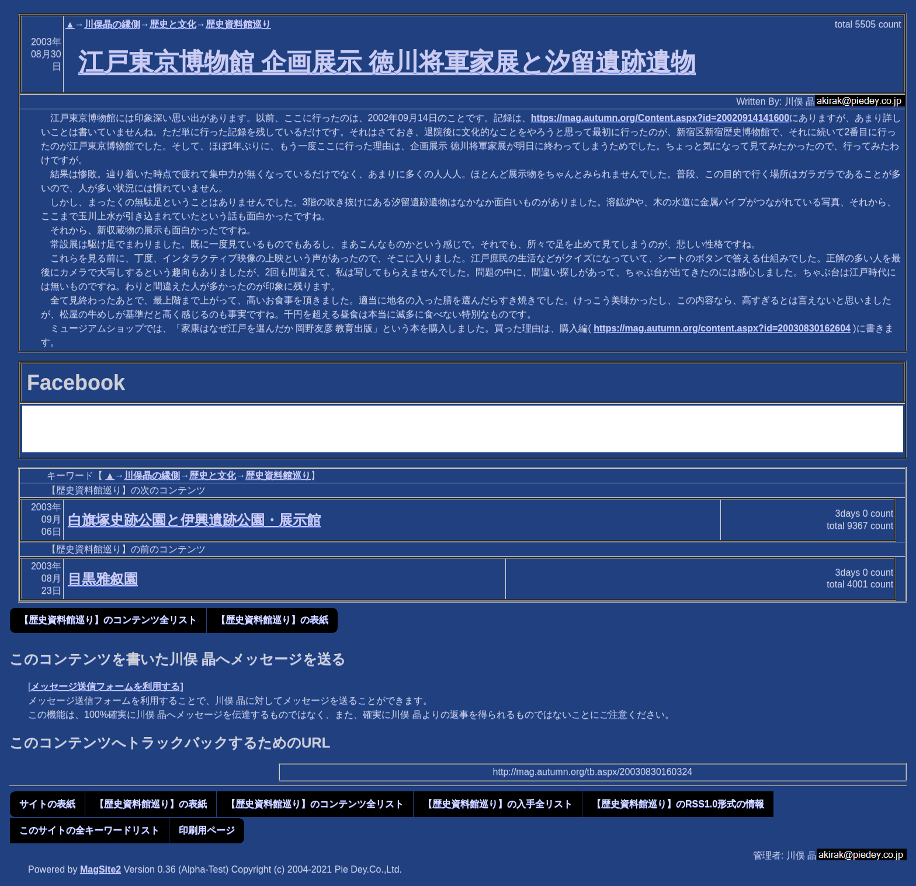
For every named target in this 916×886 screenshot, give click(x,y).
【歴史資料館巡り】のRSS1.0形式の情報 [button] (678, 804)
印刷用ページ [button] (207, 830)
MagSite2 (100, 869)
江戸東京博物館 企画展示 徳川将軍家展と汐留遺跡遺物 (387, 62)
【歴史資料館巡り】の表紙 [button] (272, 620)
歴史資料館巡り (238, 24)
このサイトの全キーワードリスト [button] (89, 830)
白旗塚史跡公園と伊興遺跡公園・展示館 (194, 520)
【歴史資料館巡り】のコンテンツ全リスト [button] (108, 620)
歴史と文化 (173, 24)
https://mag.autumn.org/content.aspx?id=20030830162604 (722, 328)
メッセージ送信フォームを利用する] (106, 686)
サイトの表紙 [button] (47, 804)
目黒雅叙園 (103, 579)
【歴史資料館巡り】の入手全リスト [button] (497, 804)
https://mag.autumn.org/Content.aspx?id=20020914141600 (660, 118)
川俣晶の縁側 (112, 24)
